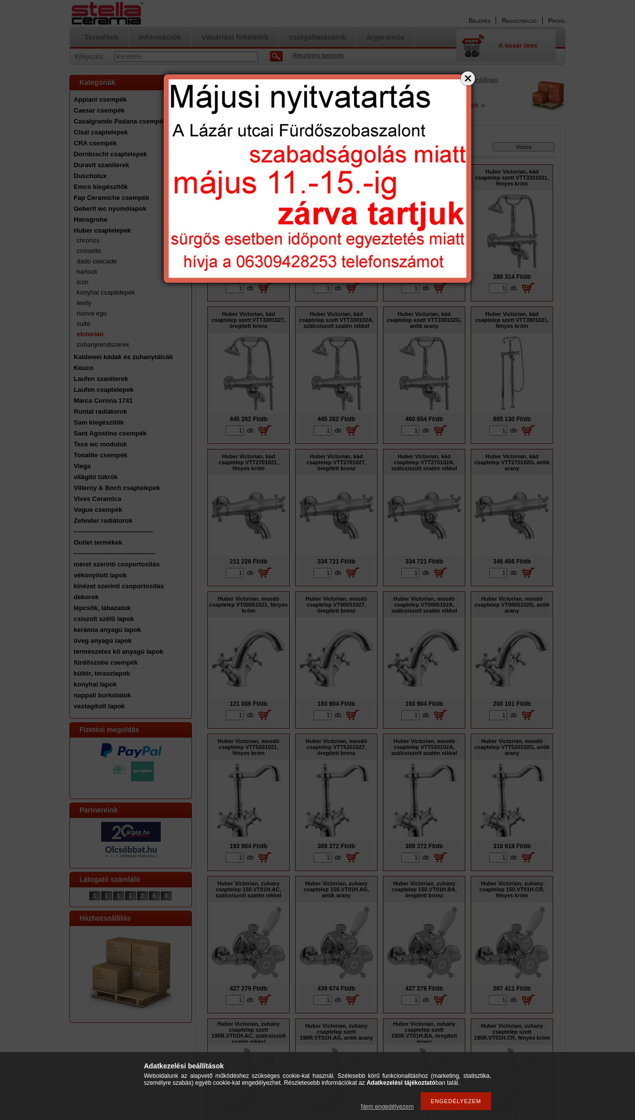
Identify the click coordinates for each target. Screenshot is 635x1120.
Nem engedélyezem (387, 1106)
